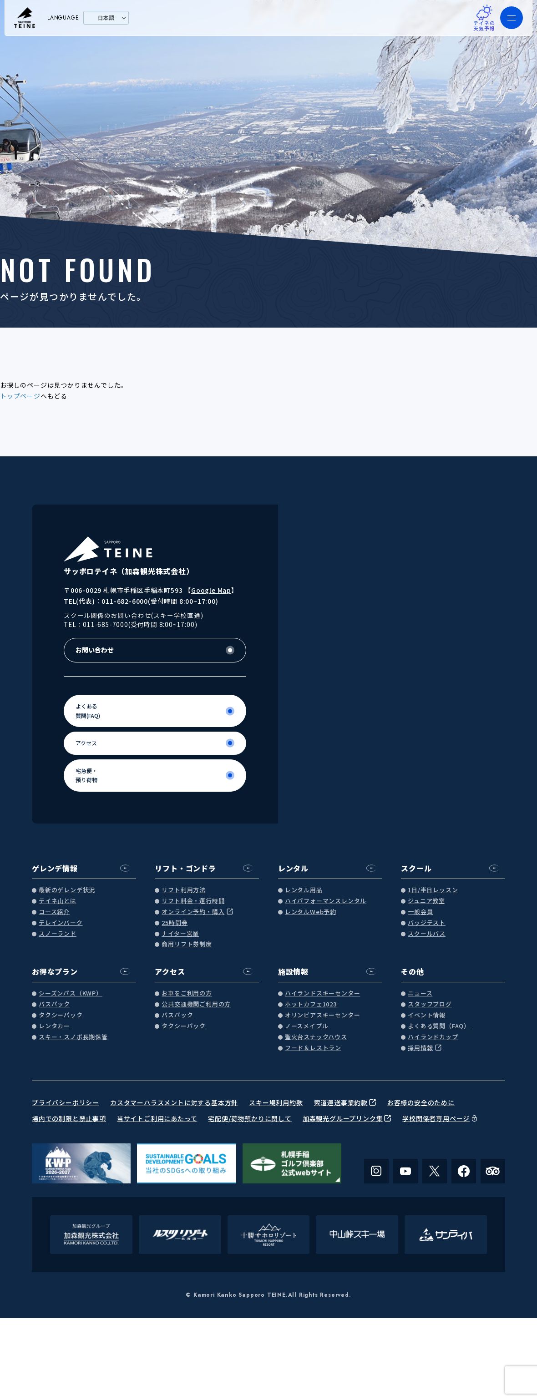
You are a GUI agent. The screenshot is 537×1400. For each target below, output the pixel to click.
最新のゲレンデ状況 (67, 890)
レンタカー (54, 1026)
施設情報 (293, 971)
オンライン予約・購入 (193, 912)
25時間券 (174, 923)
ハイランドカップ (433, 1037)
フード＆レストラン (313, 1048)
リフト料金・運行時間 (193, 901)
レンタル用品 (304, 890)
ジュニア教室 (426, 901)
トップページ (20, 395)
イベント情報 (427, 1015)
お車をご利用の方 (187, 993)
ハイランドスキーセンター (322, 993)
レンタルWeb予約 (310, 912)
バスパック (54, 1004)
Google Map (211, 590)
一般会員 (420, 912)
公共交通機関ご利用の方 (196, 1004)
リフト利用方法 (184, 890)
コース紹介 (54, 912)
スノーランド (57, 934)
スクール (416, 868)
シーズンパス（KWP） (70, 993)
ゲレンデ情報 (55, 868)
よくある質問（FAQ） (439, 1026)
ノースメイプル (307, 1026)
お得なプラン (55, 971)
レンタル (293, 868)
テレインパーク (61, 923)
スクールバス (427, 934)
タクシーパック (61, 1015)
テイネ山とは (57, 901)
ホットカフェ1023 (311, 1004)
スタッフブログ (430, 1004)
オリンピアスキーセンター (322, 1015)
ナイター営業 (180, 934)
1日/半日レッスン (433, 890)
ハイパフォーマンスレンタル (325, 901)
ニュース (420, 993)
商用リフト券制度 (187, 944)
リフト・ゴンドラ (185, 868)
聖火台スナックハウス (316, 1037)
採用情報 (420, 1048)
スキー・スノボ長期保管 (73, 1037)
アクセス (170, 971)
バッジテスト (427, 923)
